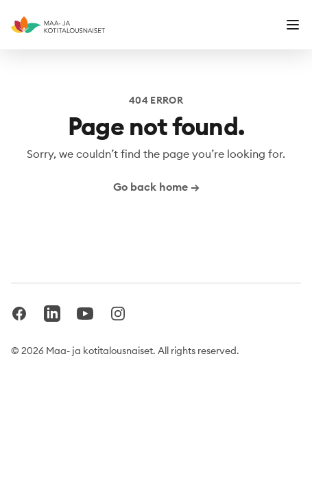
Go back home (156, 186)
